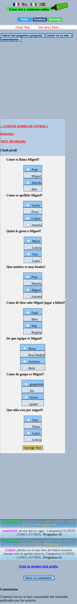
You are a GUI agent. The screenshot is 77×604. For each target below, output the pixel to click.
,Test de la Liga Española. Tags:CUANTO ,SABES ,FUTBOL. (39, 542)
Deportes (7, 134)
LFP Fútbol (10, 540)
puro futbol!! (11, 521)
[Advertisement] (38, 79)
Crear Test (23, 27)
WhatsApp (55, 19)
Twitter (24, 19)
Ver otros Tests (48, 27)
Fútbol (10, 550)
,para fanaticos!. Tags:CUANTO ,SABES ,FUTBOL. (39, 522)
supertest (9, 530)
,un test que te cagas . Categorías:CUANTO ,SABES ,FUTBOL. (39, 532)
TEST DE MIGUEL (13, 141)
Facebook (39, 19)
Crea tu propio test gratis (38, 566)
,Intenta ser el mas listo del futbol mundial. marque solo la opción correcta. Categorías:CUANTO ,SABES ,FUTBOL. (38, 553)
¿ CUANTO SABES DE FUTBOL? (24, 126)
